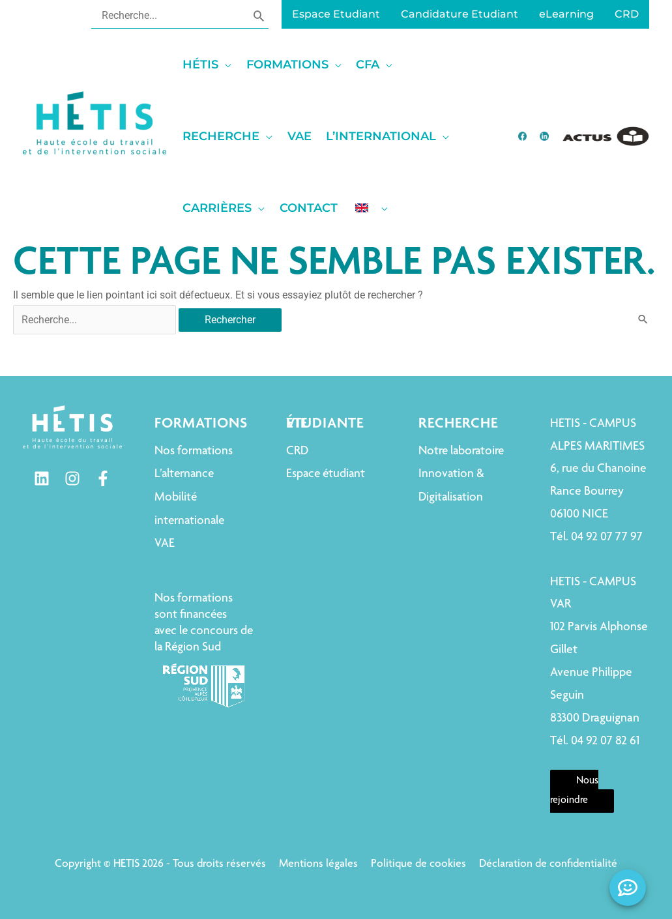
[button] (211, 64)
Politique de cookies (418, 864)
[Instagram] (72, 478)
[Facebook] (103, 478)
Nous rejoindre (574, 791)
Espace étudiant (325, 474)
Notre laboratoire (461, 451)
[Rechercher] (259, 15)
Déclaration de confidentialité (548, 864)
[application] (224, 64)
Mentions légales (318, 864)
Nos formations (193, 451)
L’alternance (184, 474)
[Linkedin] (42, 478)
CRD (297, 451)
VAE (164, 544)
